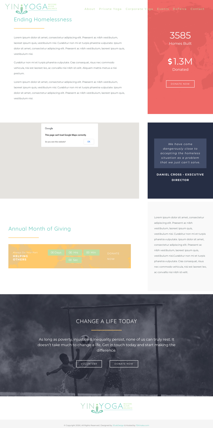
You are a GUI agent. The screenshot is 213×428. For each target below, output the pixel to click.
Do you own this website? (55, 142)
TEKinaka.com (142, 425)
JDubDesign (118, 425)
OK (88, 141)
